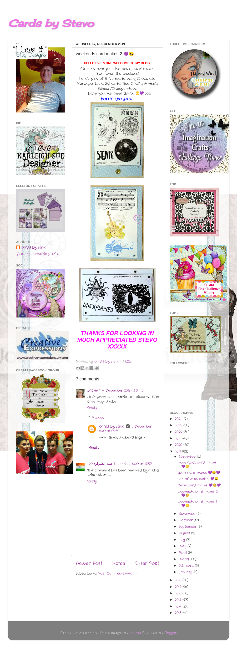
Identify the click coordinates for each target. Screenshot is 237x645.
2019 (178, 451)
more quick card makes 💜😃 (197, 464)
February (187, 565)
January (186, 572)
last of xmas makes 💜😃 (198, 479)
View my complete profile (37, 254)
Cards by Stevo (51, 23)
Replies (98, 417)
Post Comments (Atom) (117, 573)
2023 (179, 425)
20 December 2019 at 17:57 (120, 464)
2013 (178, 613)
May (183, 546)
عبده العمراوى (103, 464)
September (188, 526)
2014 (179, 606)
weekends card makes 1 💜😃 (197, 503)
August (185, 533)
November (188, 514)
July (182, 540)
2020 (179, 445)
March (185, 559)
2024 (179, 419)
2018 (178, 580)
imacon (135, 633)
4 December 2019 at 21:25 (122, 390)
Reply (92, 408)
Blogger (170, 633)
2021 (178, 438)
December (188, 457)
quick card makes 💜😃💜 (199, 473)
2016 (178, 593)
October (186, 520)
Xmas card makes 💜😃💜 (199, 485)
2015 (178, 600)
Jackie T (94, 390)
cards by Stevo (111, 426)
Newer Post (89, 563)
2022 (179, 432)
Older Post (147, 563)
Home (118, 563)
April (183, 552)
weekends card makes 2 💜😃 (198, 493)
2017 (178, 587)
